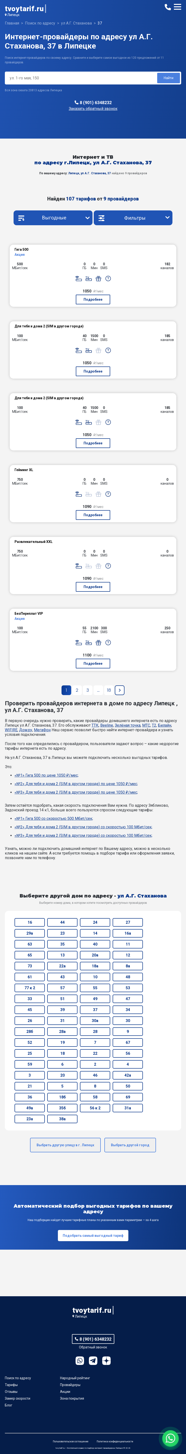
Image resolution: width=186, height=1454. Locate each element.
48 (128, 977)
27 (128, 922)
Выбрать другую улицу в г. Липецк (65, 1145)
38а (62, 1119)
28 (95, 1031)
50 (128, 1086)
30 (128, 1020)
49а (29, 1108)
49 (95, 999)
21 (30, 1086)
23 (62, 933)
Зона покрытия (72, 1398)
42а (127, 1075)
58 (95, 1097)
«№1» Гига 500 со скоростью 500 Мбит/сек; (54, 818)
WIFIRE (11, 730)
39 (62, 1009)
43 (62, 977)
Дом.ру (25, 730)
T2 (154, 725)
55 (95, 988)
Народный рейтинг (75, 1378)
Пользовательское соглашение (70, 1441)
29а (29, 933)
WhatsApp (80, 1360)
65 (30, 955)
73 (30, 966)
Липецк (13, 15)
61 (30, 977)
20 (62, 1075)
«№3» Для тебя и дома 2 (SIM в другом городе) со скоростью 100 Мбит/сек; (83, 835)
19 (62, 1042)
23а (29, 1119)
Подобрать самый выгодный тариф (93, 1236)
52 (30, 1042)
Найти (168, 78)
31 (62, 1020)
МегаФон (42, 730)
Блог (8, 1405)
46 (95, 1075)
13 (62, 955)
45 (30, 1009)
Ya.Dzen (106, 1360)
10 (95, 977)
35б (62, 1108)
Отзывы (11, 1392)
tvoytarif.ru (24, 8)
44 (62, 922)
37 (95, 1009)
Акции (65, 1392)
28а (62, 1031)
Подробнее (93, 299)
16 (30, 922)
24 (95, 922)
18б (62, 1097)
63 (30, 944)
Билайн (164, 725)
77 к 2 (29, 988)
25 (30, 1053)
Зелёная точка (127, 725)
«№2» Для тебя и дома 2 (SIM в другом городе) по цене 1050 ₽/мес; (76, 783)
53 (128, 988)
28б (29, 1031)
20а (95, 955)
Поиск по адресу (18, 1378)
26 (30, 1020)
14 (95, 933)
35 (62, 944)
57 (62, 988)
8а (128, 966)
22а (62, 966)
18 (62, 1053)
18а (95, 966)
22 (95, 1053)
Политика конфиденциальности (115, 1441)
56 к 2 (95, 1108)
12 (128, 955)
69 (128, 1097)
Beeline (106, 725)
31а (127, 1108)
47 (128, 999)
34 (128, 1009)
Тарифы (11, 1385)
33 (30, 999)
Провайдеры (70, 1385)
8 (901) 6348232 (96, 102)
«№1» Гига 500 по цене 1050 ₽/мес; (46, 775)
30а (95, 1020)
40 (95, 944)
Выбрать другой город (130, 1145)
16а (127, 933)
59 (30, 1064)
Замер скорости (17, 1398)
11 (128, 944)
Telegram (93, 1360)
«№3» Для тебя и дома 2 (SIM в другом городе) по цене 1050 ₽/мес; (76, 792)
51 (62, 999)
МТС (146, 725)
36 (30, 1097)
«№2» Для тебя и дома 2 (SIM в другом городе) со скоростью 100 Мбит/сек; (83, 827)
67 (128, 1042)
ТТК (95, 725)
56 (128, 1053)
